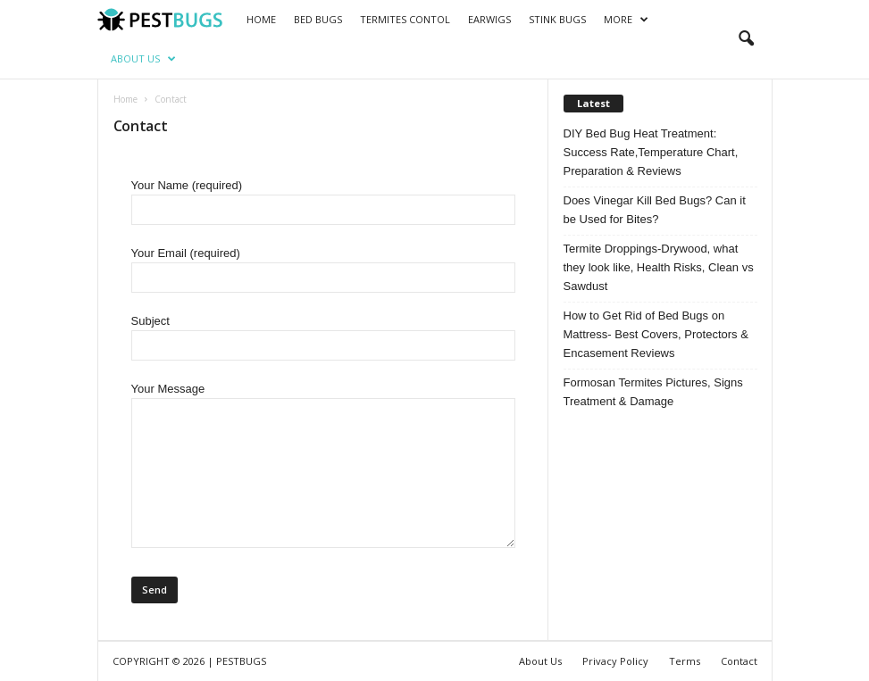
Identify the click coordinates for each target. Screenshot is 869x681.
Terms (684, 661)
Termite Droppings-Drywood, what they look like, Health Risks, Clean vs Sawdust (659, 267)
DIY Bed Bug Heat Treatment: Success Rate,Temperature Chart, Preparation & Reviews (651, 152)
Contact (739, 661)
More (626, 19)
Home (261, 19)
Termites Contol (405, 19)
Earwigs (489, 19)
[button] (745, 39)
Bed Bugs (318, 19)
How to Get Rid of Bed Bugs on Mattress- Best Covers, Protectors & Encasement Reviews (656, 334)
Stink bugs (557, 19)
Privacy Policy (615, 661)
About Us (143, 59)
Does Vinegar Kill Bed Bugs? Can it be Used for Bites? (655, 210)
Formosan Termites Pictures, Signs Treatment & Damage (653, 392)
